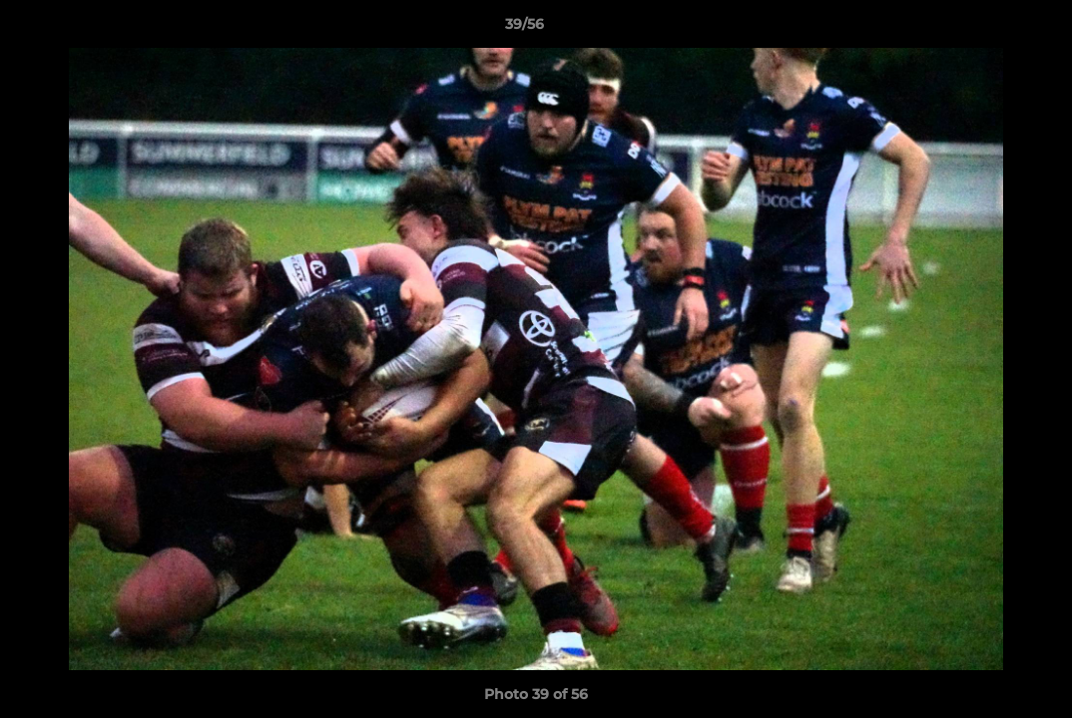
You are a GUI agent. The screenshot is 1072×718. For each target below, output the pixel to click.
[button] (988, 29)
